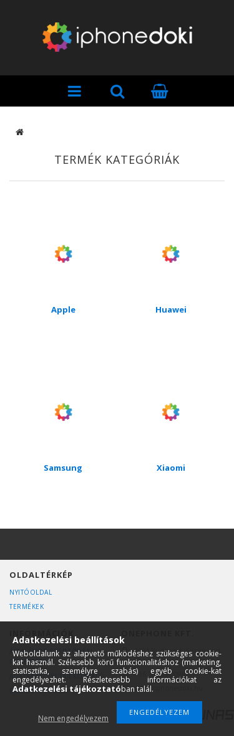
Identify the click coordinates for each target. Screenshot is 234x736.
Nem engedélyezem (73, 718)
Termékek (26, 606)
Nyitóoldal (30, 592)
